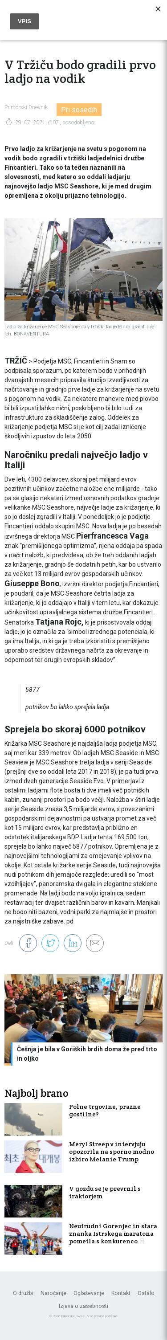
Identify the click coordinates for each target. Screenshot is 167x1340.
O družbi (23, 1293)
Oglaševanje (88, 1293)
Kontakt (120, 1293)
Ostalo (146, 1293)
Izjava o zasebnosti (83, 1306)
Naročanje (53, 1293)
